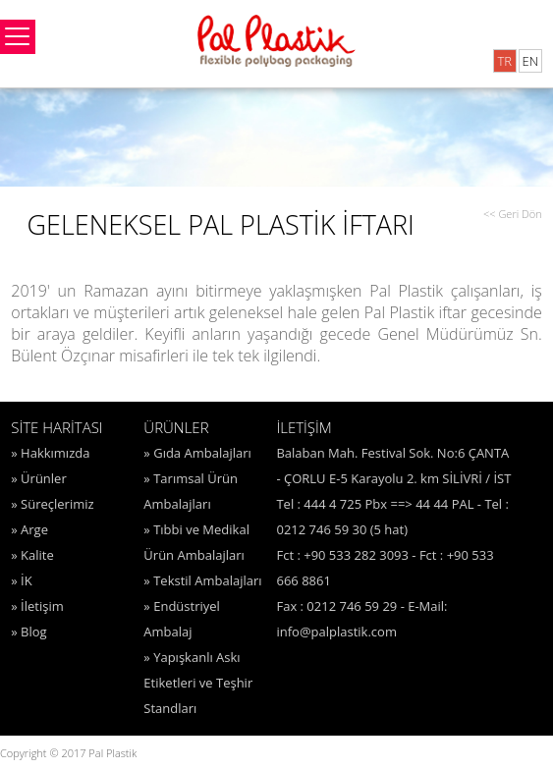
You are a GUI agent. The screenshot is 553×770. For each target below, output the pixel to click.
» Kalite (32, 555)
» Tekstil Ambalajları (202, 580)
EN (530, 61)
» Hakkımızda (50, 453)
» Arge (29, 529)
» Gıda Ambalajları (196, 453)
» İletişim (37, 606)
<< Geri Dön (512, 213)
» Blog (28, 631)
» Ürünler (38, 478)
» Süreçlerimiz (52, 504)
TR (504, 61)
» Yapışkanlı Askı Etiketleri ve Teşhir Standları (197, 682)
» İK (21, 580)
